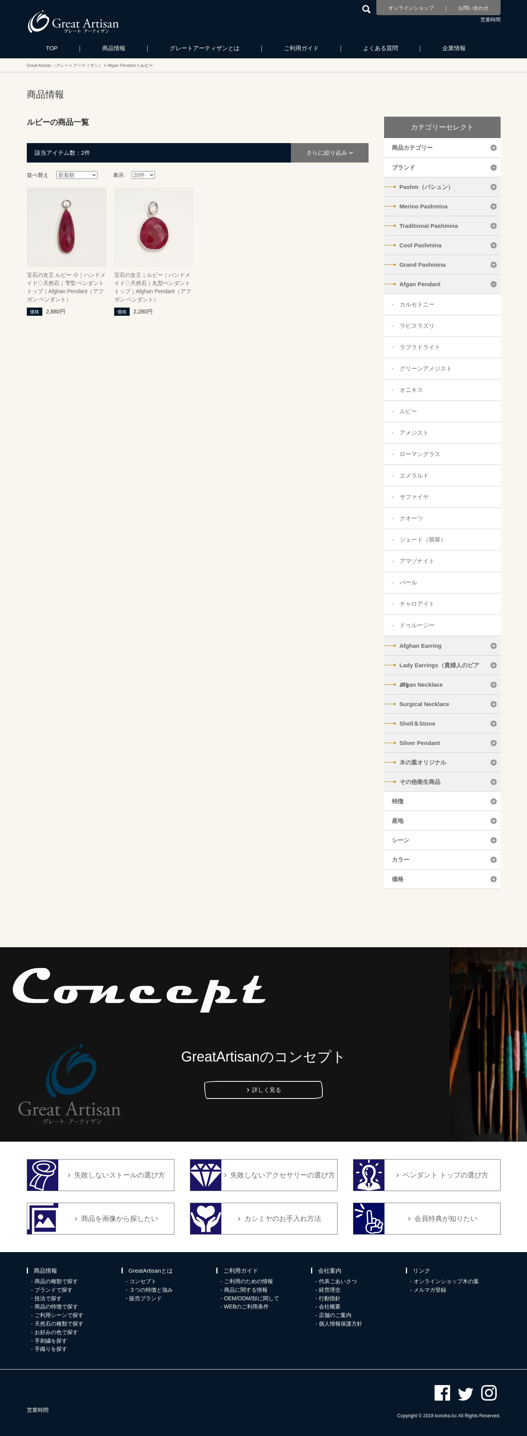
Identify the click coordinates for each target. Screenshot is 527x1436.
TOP (52, 48)
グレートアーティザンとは (205, 48)
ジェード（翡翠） (423, 539)
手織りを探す (51, 1349)
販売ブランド (145, 1298)
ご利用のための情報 (248, 1281)
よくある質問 (380, 48)
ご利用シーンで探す (59, 1315)
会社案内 (329, 1270)
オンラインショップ (411, 8)
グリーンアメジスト (426, 368)
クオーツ (411, 518)
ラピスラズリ (417, 325)
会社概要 (330, 1306)
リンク (421, 1270)
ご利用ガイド (301, 48)
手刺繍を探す (51, 1341)
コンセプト (143, 1281)
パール (408, 582)
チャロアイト (417, 603)
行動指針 (330, 1298)
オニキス (411, 390)
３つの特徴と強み (151, 1290)
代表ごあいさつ (338, 1281)
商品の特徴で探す (56, 1306)
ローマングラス (420, 454)
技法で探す (48, 1298)
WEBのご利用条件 (246, 1306)
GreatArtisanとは (151, 1270)
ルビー (408, 411)
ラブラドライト (420, 347)
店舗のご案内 (335, 1315)
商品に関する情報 (246, 1290)
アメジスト (414, 432)
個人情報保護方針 (340, 1324)
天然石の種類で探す (59, 1324)
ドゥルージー (417, 625)
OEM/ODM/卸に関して (251, 1298)
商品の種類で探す (56, 1281)
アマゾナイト (417, 561)
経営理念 (330, 1290)
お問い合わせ (473, 8)
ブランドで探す (54, 1290)
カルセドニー (417, 304)
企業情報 (454, 48)
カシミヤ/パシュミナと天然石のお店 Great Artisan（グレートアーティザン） (73, 21)
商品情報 (113, 48)
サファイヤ (414, 496)
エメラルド (414, 475)
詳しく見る (266, 1089)
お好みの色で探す (56, 1332)
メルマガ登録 (430, 1290)
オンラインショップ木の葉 (446, 1281)
